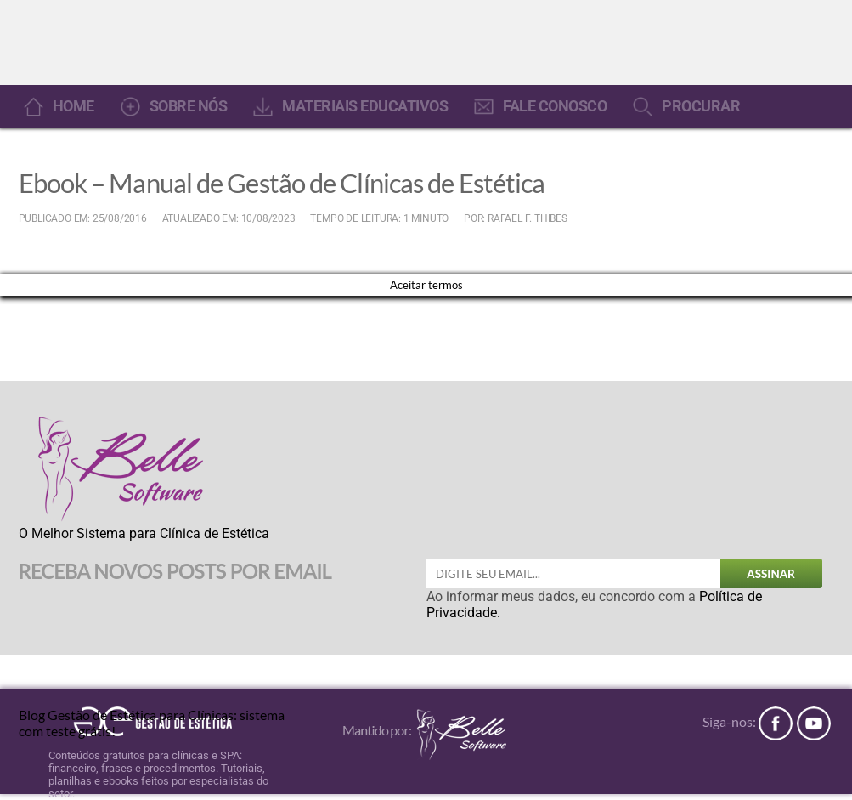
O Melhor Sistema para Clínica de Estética (144, 533)
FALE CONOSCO (555, 106)
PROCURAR (701, 106)
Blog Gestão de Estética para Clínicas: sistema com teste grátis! (152, 721)
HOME (73, 106)
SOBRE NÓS (189, 106)
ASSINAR (770, 574)
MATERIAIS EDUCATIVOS (365, 106)
